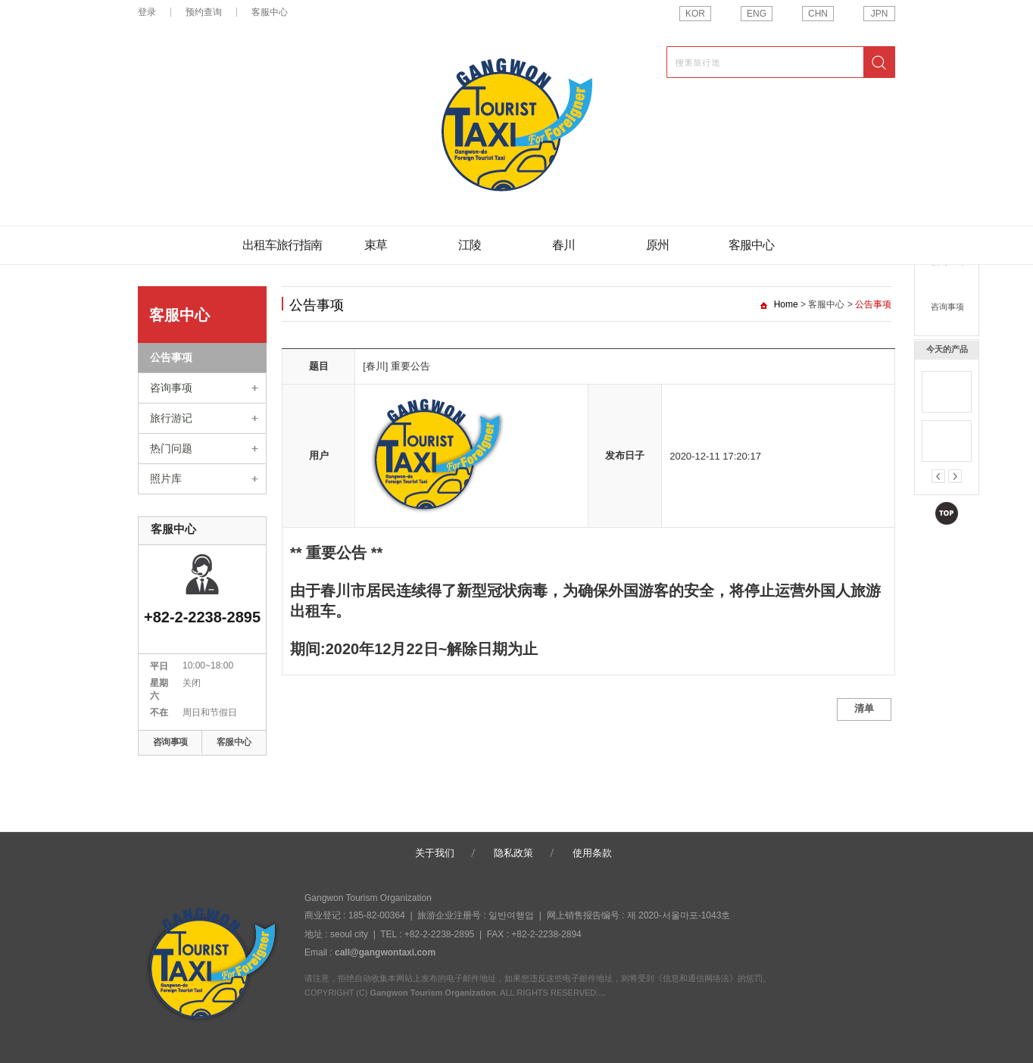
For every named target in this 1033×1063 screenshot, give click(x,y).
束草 (375, 244)
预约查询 (947, 261)
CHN (818, 13)
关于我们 (434, 853)
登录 (147, 12)
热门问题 (171, 448)
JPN (879, 13)
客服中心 (269, 12)
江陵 (469, 244)
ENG (756, 13)
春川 (563, 244)
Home (786, 304)
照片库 (166, 478)
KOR (695, 13)
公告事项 (171, 357)
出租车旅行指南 (282, 244)
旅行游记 (171, 418)
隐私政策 (513, 853)
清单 (864, 708)
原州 (657, 244)
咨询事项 (947, 306)
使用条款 (592, 853)
